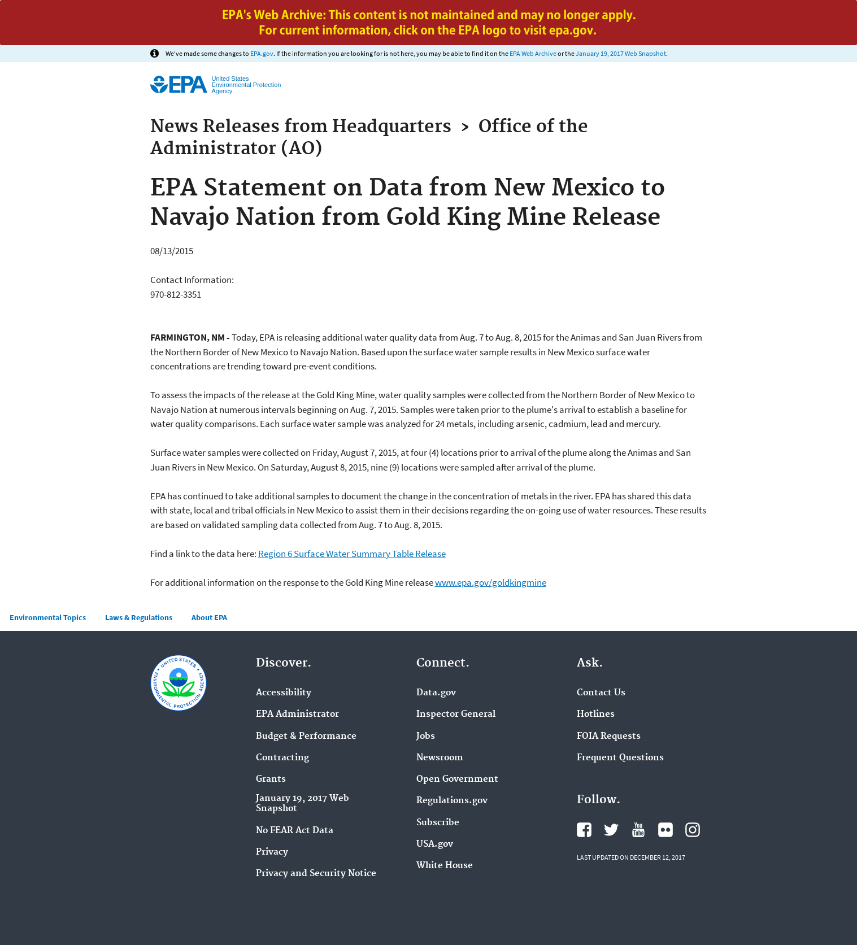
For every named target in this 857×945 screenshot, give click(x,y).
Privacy (272, 852)
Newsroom (439, 758)
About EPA (209, 617)
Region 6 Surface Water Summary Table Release (352, 553)
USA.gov (434, 844)
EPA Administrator (297, 714)
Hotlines (596, 714)
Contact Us (601, 693)
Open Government (457, 779)
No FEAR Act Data (294, 831)
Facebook (584, 829)
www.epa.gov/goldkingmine (490, 582)
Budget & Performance (306, 736)
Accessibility (283, 693)
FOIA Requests (609, 736)
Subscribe (437, 823)
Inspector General (455, 714)
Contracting (282, 758)
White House (444, 866)
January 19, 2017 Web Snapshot (621, 53)
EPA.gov (261, 53)
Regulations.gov (452, 801)
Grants (271, 779)
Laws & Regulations (138, 617)
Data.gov (436, 693)
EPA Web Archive (533, 53)
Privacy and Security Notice (316, 874)
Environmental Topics (48, 617)
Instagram (692, 829)
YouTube (638, 829)
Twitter (611, 829)
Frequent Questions (620, 758)
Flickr (665, 829)
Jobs (425, 736)
